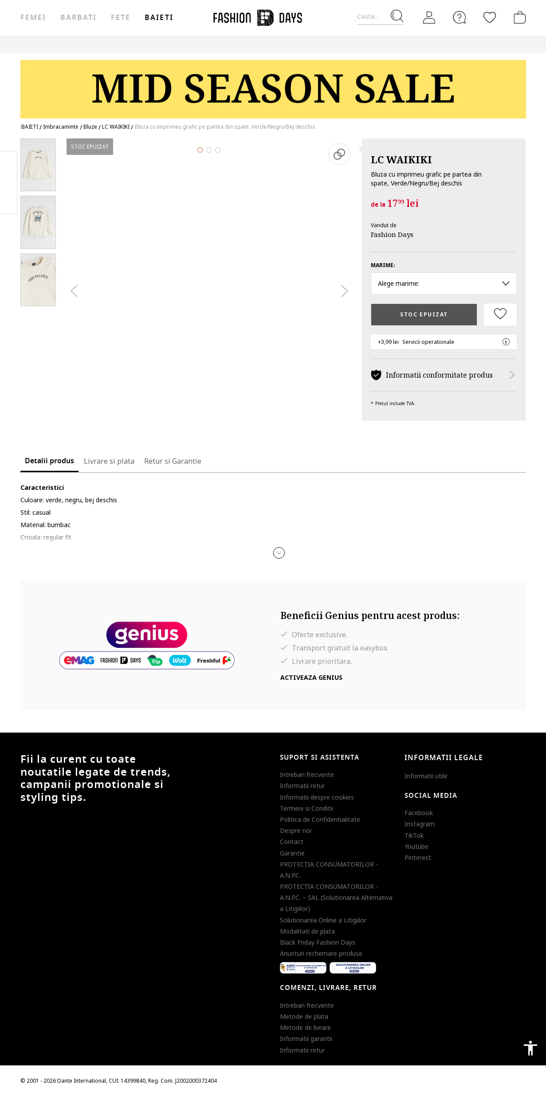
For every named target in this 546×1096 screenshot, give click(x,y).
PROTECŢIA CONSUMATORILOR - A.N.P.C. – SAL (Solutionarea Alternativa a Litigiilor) (336, 897)
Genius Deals (332, 44)
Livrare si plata (109, 461)
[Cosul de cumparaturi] (518, 17)
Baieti (159, 17)
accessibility (530, 1048)
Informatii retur (302, 785)
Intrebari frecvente (307, 774)
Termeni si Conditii (306, 808)
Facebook (419, 812)
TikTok (414, 835)
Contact (291, 841)
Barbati (78, 17)
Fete (120, 17)
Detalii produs (49, 461)
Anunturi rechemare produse (321, 953)
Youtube (416, 846)
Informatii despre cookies (317, 797)
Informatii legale (444, 758)
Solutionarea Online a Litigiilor (323, 920)
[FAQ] (459, 17)
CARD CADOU (415, 44)
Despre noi (295, 830)
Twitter (8, 200)
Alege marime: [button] (444, 283)
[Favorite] (489, 17)
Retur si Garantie (172, 461)
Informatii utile (426, 776)
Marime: (383, 265)
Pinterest (418, 857)
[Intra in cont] (429, 17)
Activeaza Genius (311, 677)
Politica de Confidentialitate (320, 819)
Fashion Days (392, 234)
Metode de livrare (305, 1027)
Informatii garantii (306, 1038)
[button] (279, 553)
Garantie (292, 853)
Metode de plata (304, 1016)
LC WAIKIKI (401, 159)
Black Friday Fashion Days (317, 942)
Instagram (420, 824)
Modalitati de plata (307, 931)
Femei (33, 17)
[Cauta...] (380, 16)
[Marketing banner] (273, 85)
